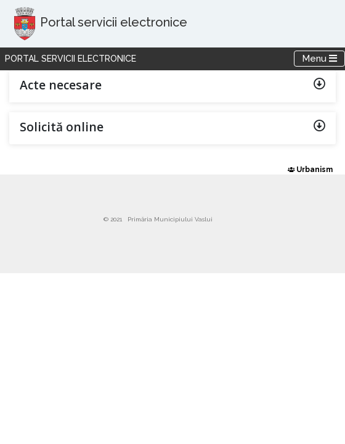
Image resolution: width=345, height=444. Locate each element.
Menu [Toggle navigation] (323, 58)
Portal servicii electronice (70, 59)
